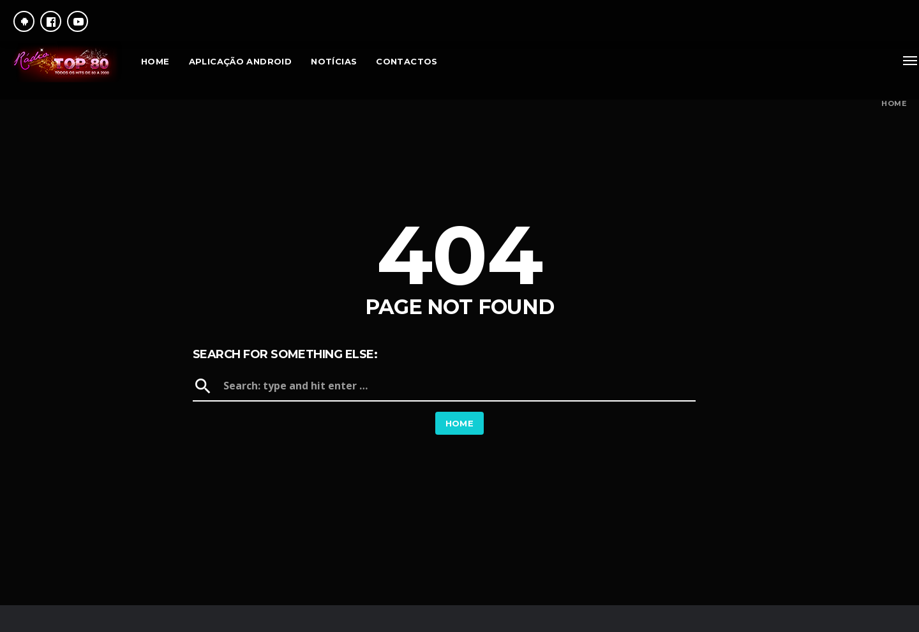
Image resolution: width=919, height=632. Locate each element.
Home (893, 103)
